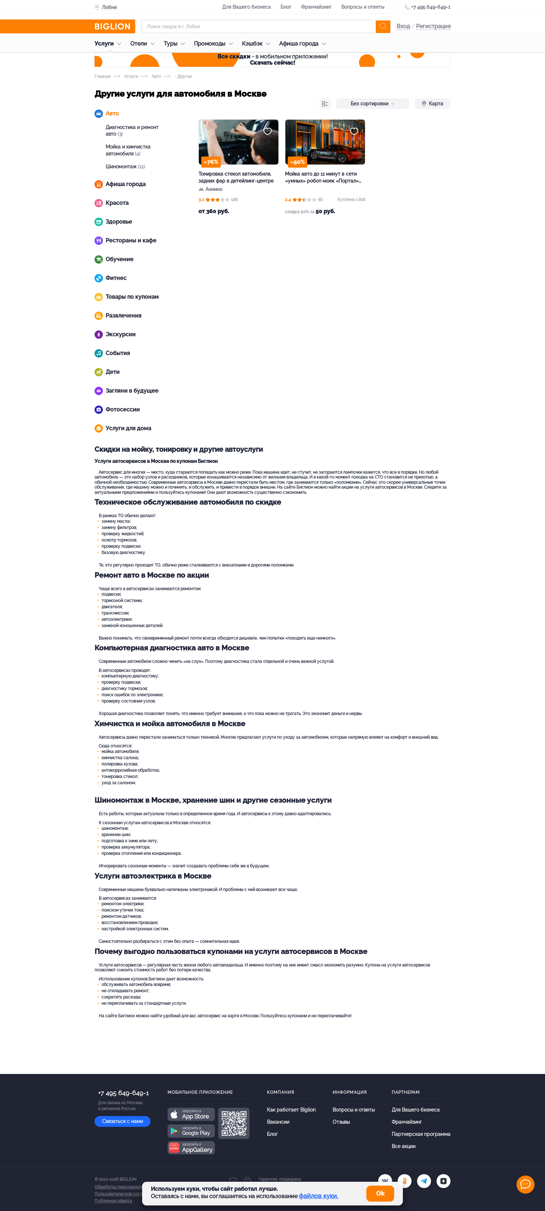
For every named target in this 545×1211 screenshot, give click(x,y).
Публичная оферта (113, 1200)
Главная (103, 76)
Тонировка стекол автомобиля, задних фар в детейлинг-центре (236, 177)
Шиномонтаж (125, 166)
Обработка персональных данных (128, 1187)
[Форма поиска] (266, 26)
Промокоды (215, 43)
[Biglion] (115, 26)
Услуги (110, 43)
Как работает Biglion (291, 1110)
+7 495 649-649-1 (430, 7)
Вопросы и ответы (362, 7)
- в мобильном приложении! (273, 59)
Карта (432, 103)
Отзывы (341, 1122)
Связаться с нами (122, 1121)
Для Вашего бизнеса (246, 7)
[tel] (424, 1181)
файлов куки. (318, 1196)
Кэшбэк (258, 43)
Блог (285, 7)
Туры (176, 43)
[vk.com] (385, 1181)
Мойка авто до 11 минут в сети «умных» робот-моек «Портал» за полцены (322, 177)
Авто (151, 76)
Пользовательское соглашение (126, 1194)
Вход (403, 26)
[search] (383, 26)
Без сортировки (372, 103)
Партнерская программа (421, 1134)
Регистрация (433, 26)
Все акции (403, 1146)
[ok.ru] (405, 1181)
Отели (144, 43)
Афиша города (304, 43)
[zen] (443, 1181)
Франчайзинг (316, 7)
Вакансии (278, 1122)
